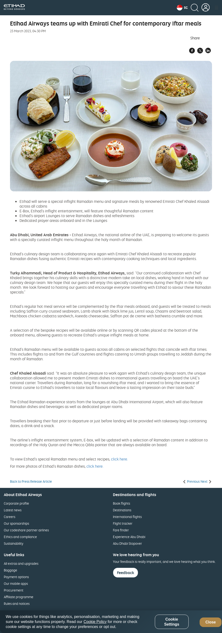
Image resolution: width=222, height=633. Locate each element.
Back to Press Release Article (31, 481)
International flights (127, 516)
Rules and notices (17, 603)
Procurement (13, 590)
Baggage (10, 570)
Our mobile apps (16, 583)
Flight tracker (122, 523)
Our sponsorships (16, 523)
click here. (119, 459)
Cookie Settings (171, 621)
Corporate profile (16, 503)
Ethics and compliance (20, 536)
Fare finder (121, 530)
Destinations (122, 510)
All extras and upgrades (21, 563)
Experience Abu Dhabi (129, 536)
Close (210, 622)
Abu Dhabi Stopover (127, 543)
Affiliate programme (18, 597)
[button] (182, 7)
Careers (9, 516)
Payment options (16, 577)
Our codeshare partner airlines (26, 530)
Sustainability (13, 543)
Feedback (125, 572)
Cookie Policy (95, 622)
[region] (111, 621)
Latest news (12, 510)
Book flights (121, 503)
